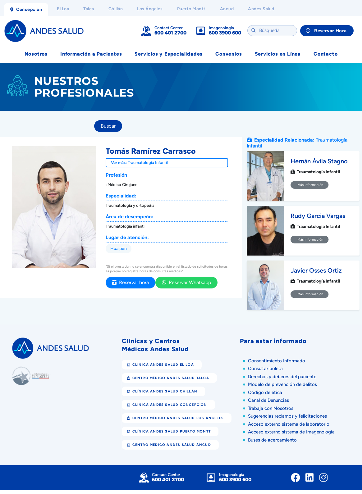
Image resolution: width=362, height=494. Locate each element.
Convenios (228, 54)
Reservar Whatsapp (186, 282)
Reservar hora (130, 282)
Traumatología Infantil (148, 162)
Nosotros (36, 54)
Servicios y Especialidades (169, 54)
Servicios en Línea (278, 54)
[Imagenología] (201, 31)
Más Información (309, 185)
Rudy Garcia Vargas (318, 216)
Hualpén (118, 248)
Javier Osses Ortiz (316, 270)
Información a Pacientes (91, 54)
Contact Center (168, 27)
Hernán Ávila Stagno (319, 161)
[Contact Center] (146, 31)
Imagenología (221, 27)
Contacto (325, 54)
